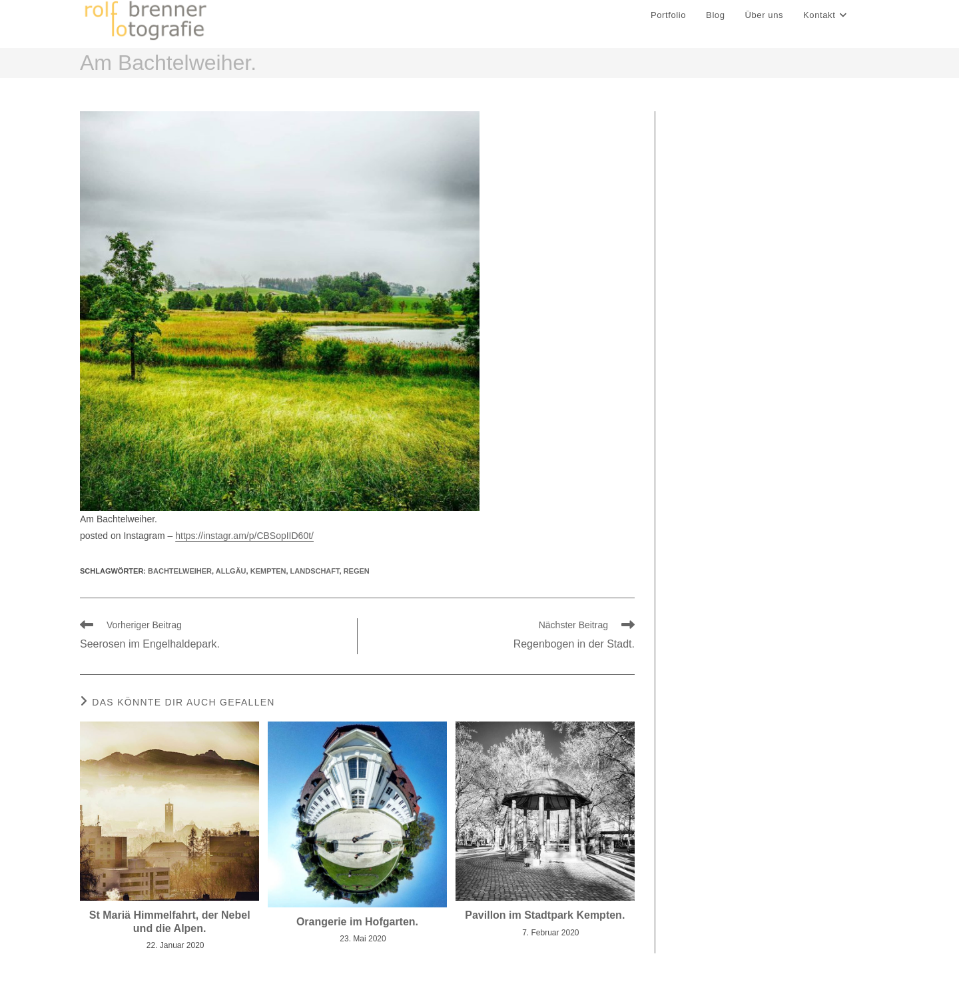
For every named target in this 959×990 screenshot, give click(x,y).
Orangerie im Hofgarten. (357, 925)
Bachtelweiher (180, 574)
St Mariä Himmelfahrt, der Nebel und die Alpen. (169, 925)
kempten (268, 574)
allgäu (231, 574)
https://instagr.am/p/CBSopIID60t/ (244, 539)
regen (357, 574)
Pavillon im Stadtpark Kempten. (545, 919)
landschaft (315, 574)
